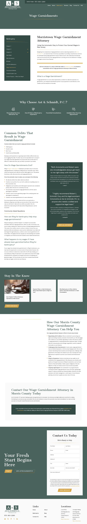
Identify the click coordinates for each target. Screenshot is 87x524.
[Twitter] (14, 519)
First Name (52, 446)
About (45, 509)
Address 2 (52, 459)
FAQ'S (8, 471)
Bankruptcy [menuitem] (60, 5)
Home (34, 509)
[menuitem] (17, 46)
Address (52, 454)
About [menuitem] (53, 5)
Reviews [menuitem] (66, 5)
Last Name (68, 446)
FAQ (45, 516)
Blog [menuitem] (71, 5)
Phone (51, 450)
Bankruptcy (36, 513)
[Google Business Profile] (5, 519)
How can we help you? (55, 472)
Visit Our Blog (11, 306)
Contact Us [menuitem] (76, 5)
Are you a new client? (70, 468)
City (51, 463)
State (67, 463)
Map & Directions (65, 519)
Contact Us (35, 516)
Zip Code (52, 468)
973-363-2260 (40, 1)
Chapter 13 (16, 168)
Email (67, 450)
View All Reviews (65, 225)
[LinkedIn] (17, 519)
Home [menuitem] (49, 5)
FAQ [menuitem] (82, 5)
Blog (45, 513)
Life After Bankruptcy (24, 471)
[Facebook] (11, 519)
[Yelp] (8, 519)
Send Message (65, 490)
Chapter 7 (10, 168)
